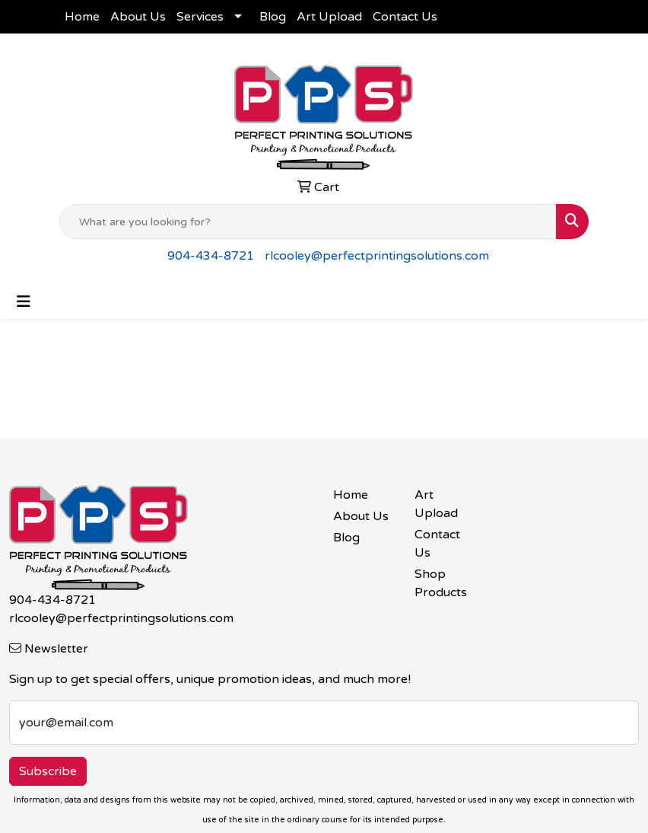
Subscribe (48, 771)
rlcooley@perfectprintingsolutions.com (377, 255)
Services (200, 16)
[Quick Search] (308, 221)
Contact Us (405, 16)
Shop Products (441, 583)
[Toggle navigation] (24, 302)
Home (82, 16)
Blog (272, 16)
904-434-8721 (210, 255)
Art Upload (329, 16)
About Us (138, 16)
